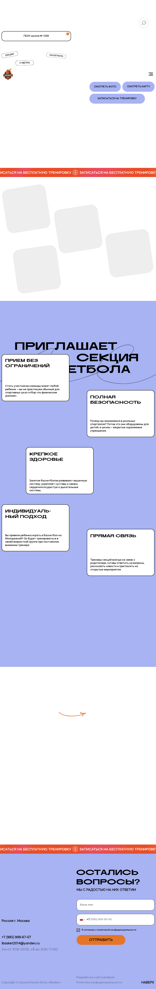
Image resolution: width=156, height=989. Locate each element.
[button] (124, 704)
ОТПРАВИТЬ (101, 940)
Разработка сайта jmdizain (95, 977)
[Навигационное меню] (151, 74)
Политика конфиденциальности (99, 982)
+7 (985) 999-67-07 (16, 937)
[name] (115, 905)
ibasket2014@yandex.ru (21, 943)
